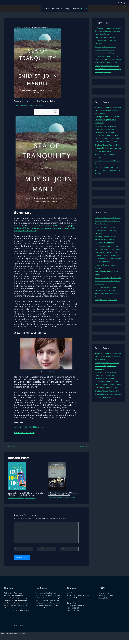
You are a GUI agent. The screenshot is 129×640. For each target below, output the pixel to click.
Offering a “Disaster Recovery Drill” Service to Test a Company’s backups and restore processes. (108, 72)
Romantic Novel (19, 500)
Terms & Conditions (106, 599)
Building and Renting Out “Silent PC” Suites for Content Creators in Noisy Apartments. (107, 176)
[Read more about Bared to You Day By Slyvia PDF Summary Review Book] (57, 476)
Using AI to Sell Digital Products (107, 309)
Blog (67, 9)
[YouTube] (118, 3)
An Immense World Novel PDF (29, 427)
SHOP (76, 9)
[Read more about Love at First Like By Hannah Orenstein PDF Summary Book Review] (17, 476)
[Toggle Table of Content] (54, 112)
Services (57, 8)
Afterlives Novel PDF (24, 432)
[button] (61, 8)
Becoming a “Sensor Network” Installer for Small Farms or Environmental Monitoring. (106, 50)
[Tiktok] (124, 3)
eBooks (32, 105)
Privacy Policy (104, 601)
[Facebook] (115, 3)
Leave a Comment (21, 105)
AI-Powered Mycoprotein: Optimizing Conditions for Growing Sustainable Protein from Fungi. (108, 31)
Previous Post (10, 447)
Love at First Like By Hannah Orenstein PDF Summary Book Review (23, 495)
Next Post (84, 447)
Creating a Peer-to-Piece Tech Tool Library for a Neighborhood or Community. (108, 40)
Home (46, 9)
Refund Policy (104, 596)
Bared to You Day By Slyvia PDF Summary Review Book (63, 493)
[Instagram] (121, 3)
